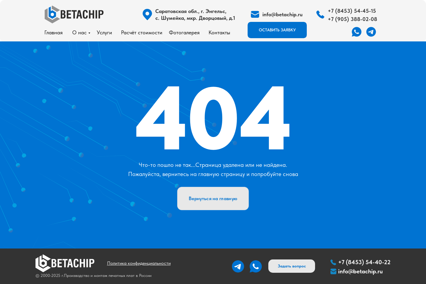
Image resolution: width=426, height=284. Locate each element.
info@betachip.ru (360, 271)
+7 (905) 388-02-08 (352, 19)
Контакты (219, 32)
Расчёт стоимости (141, 32)
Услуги (104, 32)
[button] (277, 30)
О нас (79, 32)
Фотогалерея (184, 32)
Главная (53, 32)
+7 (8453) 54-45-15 (352, 11)
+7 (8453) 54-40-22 (364, 262)
